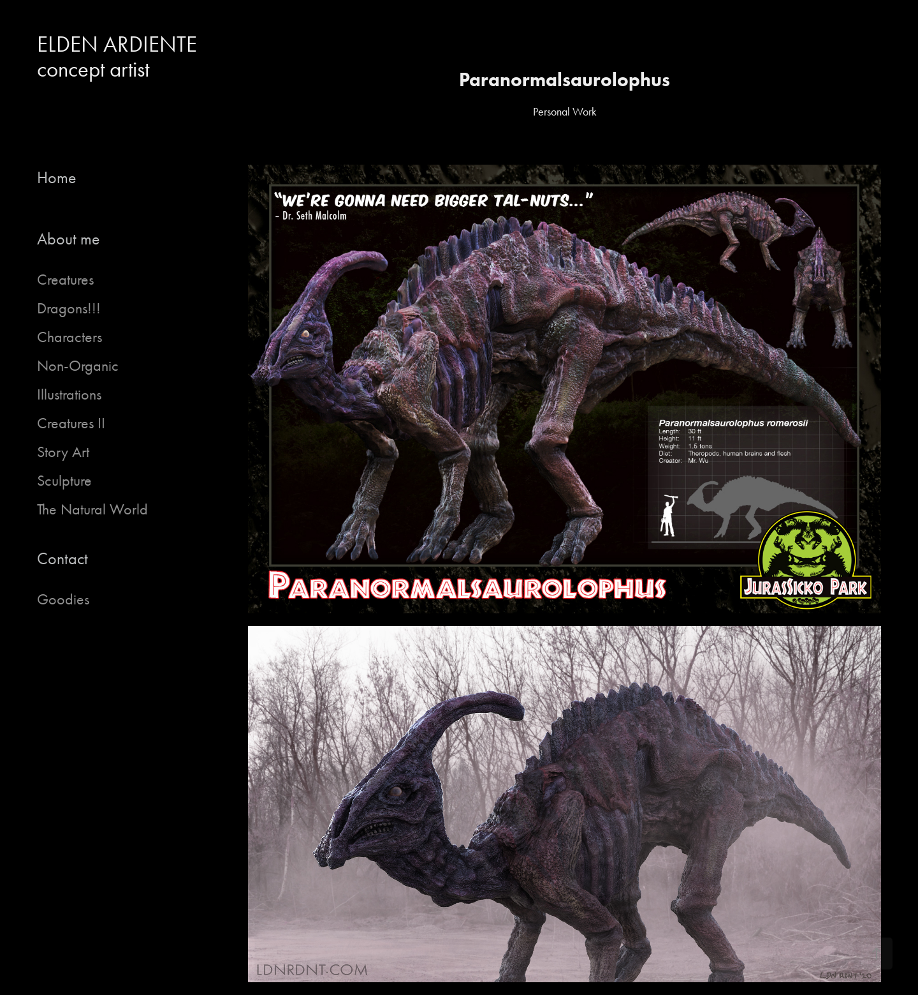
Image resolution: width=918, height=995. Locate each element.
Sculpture (64, 481)
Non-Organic (78, 366)
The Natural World (92, 509)
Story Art (63, 452)
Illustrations (69, 394)
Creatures (65, 279)
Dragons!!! (69, 308)
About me (68, 239)
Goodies (63, 599)
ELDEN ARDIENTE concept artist (122, 56)
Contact (62, 559)
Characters (69, 337)
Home (56, 178)
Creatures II (71, 423)
